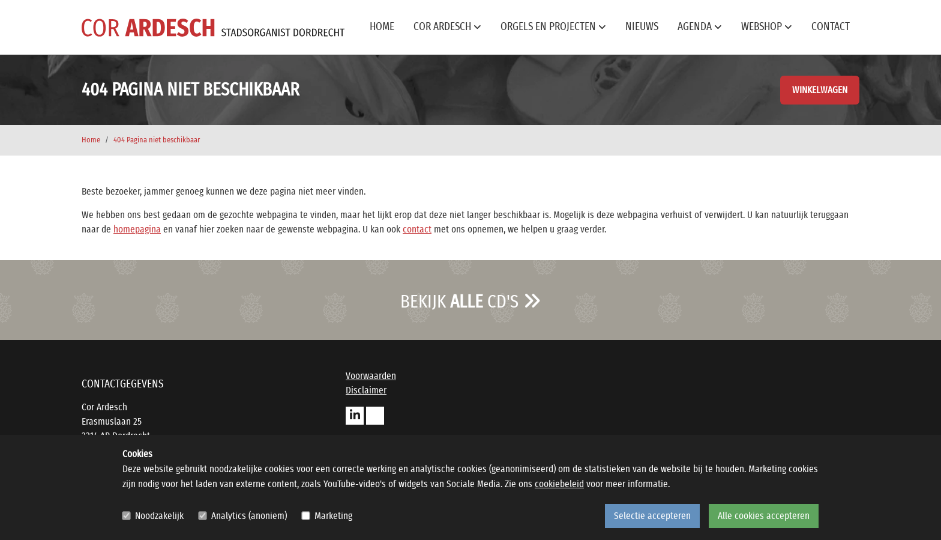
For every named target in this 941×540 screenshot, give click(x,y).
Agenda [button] (700, 27)
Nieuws (641, 27)
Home (382, 27)
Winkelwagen (819, 90)
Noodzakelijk (159, 516)
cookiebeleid (559, 484)
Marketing (333, 516)
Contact (830, 27)
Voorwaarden (371, 376)
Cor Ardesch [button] (447, 27)
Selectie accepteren (652, 516)
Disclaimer (366, 390)
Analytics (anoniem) (249, 516)
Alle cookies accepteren (764, 516)
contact (417, 229)
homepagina (137, 229)
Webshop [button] (766, 27)
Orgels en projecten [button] (553, 27)
